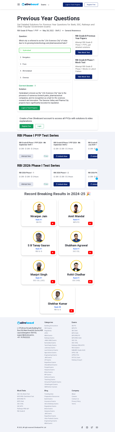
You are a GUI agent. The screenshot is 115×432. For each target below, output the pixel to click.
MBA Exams (48, 335)
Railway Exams (49, 338)
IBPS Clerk (75, 333)
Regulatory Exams (50, 406)
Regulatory (47, 330)
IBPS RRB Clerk (76, 338)
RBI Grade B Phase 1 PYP (27, 30)
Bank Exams (48, 399)
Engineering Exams (50, 355)
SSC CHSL (75, 343)
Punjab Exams (49, 367)
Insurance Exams (50, 401)
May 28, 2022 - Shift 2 (52, 30)
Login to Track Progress (72, 4)
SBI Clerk (74, 330)
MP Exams (47, 374)
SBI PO (74, 326)
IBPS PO (74, 328)
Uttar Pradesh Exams (51, 418)
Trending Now (48, 394)
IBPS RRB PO (76, 335)
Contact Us (75, 399)
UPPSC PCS (75, 355)
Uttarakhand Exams (50, 365)
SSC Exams (48, 328)
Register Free (91, 4)
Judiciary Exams (49, 348)
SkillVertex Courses (50, 387)
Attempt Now (26, 156)
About (73, 394)
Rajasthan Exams (50, 362)
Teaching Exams (49, 379)
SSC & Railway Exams (51, 404)
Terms (74, 404)
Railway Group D (77, 360)
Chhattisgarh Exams (51, 384)
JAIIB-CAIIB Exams (50, 340)
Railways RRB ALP (23, 409)
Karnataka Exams (50, 343)
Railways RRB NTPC (78, 345)
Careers (74, 396)
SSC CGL (74, 340)
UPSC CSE (75, 352)
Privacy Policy (76, 401)
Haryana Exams (49, 370)
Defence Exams (49, 377)
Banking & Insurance (51, 326)
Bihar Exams (48, 372)
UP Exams (47, 360)
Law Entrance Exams (51, 350)
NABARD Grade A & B (78, 350)
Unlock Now (61, 156)
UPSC (46, 333)
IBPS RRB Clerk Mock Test (25, 396)
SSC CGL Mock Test (23, 394)
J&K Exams (48, 357)
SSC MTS (20, 406)
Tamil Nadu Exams (50, 345)
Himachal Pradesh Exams (52, 382)
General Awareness (73, 30)
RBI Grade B (75, 348)
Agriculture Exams (50, 352)
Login (39, 126)
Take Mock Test (84, 52)
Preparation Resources (51, 396)
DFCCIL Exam (76, 357)
